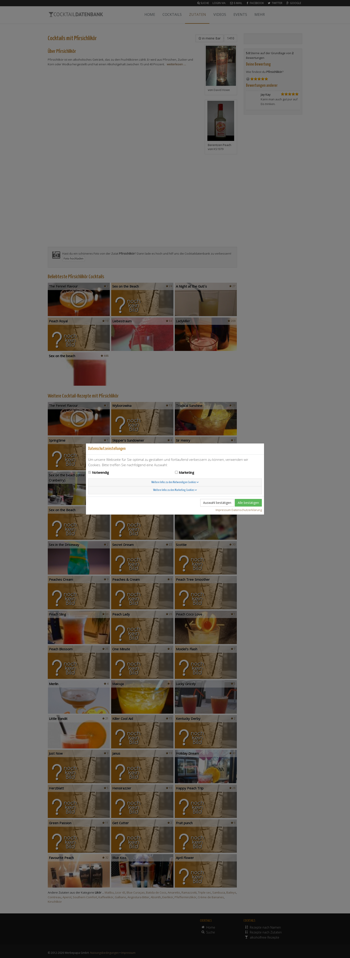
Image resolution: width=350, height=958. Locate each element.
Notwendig (100, 472)
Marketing (186, 472)
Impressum (223, 510)
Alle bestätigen (248, 503)
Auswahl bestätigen (217, 503)
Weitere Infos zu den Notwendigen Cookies (175, 482)
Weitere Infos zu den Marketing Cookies (175, 490)
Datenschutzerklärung (246, 510)
